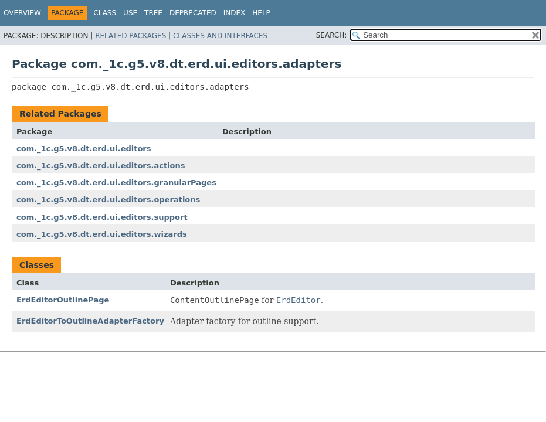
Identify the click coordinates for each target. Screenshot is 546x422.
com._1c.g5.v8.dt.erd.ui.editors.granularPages (116, 182)
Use (130, 13)
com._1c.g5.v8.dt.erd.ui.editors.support (102, 217)
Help (261, 13)
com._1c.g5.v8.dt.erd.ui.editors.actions (100, 165)
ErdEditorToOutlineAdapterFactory (90, 320)
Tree (153, 13)
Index (234, 13)
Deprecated (192, 13)
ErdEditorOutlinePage (62, 299)
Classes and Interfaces (220, 36)
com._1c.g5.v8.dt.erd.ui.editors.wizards (101, 234)
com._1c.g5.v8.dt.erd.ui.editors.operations (108, 199)
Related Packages (130, 36)
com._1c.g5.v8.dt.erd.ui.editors (83, 148)
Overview (22, 13)
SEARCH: (331, 35)
